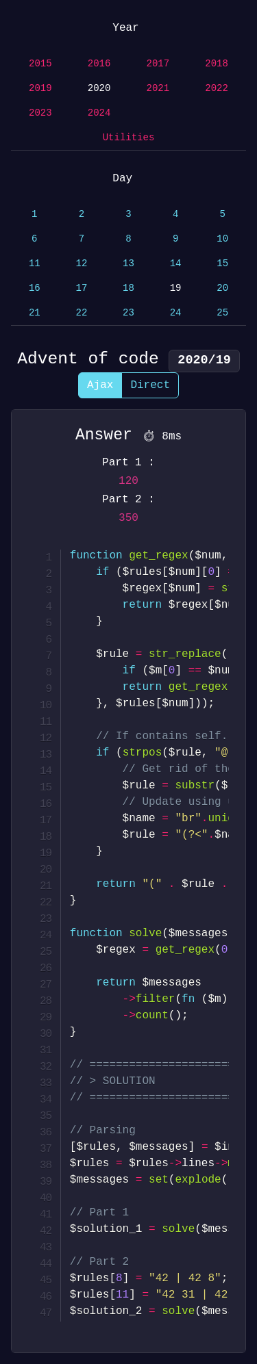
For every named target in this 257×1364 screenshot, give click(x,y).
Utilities (129, 137)
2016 (99, 63)
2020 (99, 88)
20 (222, 288)
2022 (216, 88)
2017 (158, 63)
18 (128, 288)
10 (222, 239)
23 (128, 313)
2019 (40, 88)
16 (34, 288)
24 (176, 313)
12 (81, 263)
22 (81, 313)
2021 (158, 88)
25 (222, 313)
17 (81, 288)
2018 (216, 63)
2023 (40, 113)
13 (128, 263)
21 (34, 313)
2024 (99, 113)
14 (176, 263)
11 (34, 263)
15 (222, 263)
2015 (40, 63)
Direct (150, 385)
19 (176, 288)
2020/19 (204, 360)
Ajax (100, 385)
